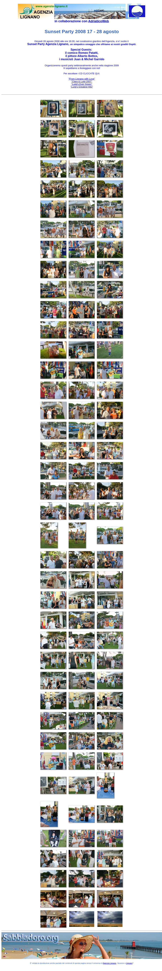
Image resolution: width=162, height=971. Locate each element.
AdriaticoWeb (98, 21)
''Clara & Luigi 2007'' (81, 81)
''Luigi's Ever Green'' (81, 84)
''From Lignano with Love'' (81, 78)
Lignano (129, 963)
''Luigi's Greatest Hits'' (81, 86)
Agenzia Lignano (109, 963)
